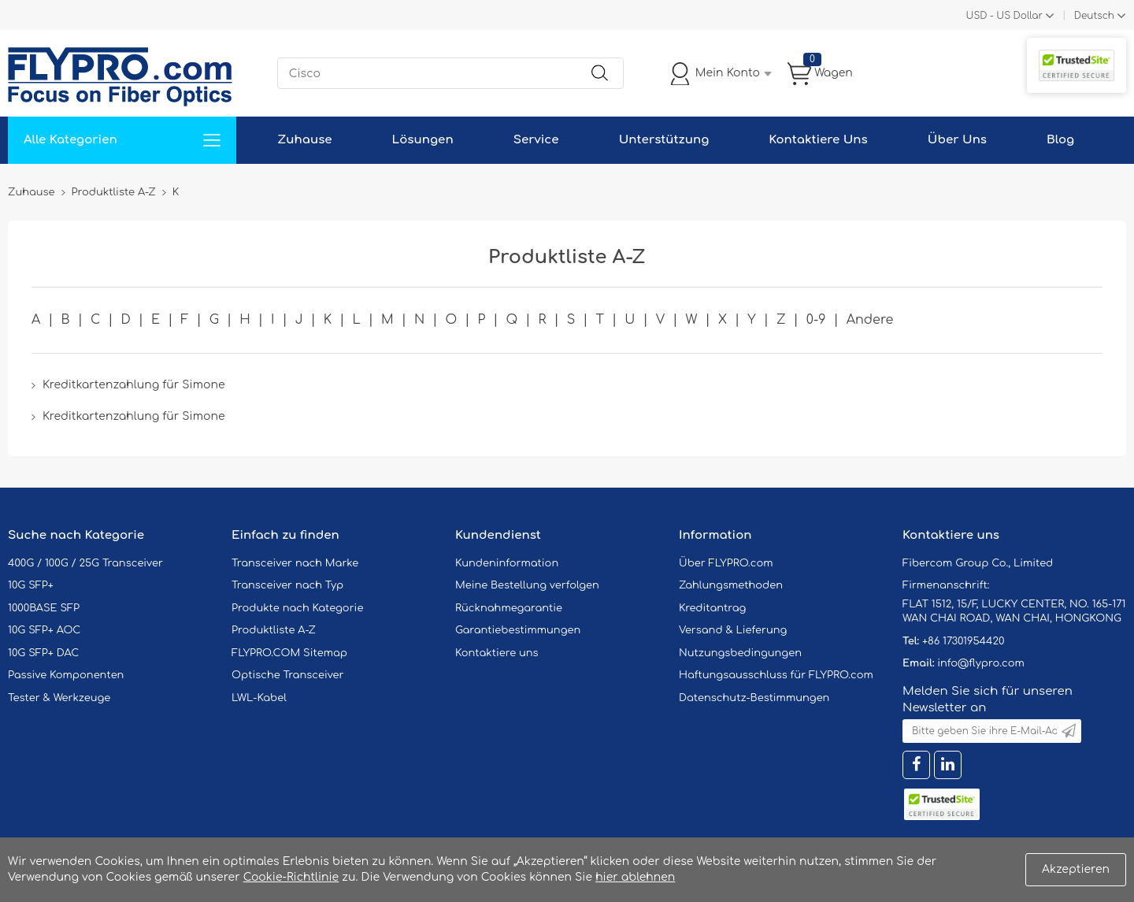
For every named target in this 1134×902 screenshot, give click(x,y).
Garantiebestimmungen (517, 630)
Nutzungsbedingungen (740, 653)
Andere (870, 320)
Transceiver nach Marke (295, 563)
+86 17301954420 (963, 641)
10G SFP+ (31, 585)
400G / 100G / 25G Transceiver (85, 563)
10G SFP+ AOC (44, 630)
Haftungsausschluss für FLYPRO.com (776, 675)
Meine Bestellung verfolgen (527, 585)
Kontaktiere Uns (818, 140)
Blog (1060, 140)
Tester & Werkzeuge (59, 697)
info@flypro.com (981, 663)
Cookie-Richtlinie (291, 877)
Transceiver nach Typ (287, 585)
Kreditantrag (712, 608)
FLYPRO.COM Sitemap (289, 653)
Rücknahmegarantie (508, 608)
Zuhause (304, 140)
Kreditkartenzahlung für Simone (133, 385)
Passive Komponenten (66, 675)
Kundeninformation (506, 563)
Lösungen (423, 140)
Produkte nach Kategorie (297, 608)
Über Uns (957, 140)
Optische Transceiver (288, 675)
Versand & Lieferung (733, 630)
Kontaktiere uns (497, 653)
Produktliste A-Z (274, 630)
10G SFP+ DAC (43, 653)
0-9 (816, 320)
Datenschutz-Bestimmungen (754, 697)
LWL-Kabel (259, 697)
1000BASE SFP (44, 608)
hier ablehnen (635, 877)
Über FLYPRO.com (726, 563)
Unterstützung (664, 140)
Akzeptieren (1076, 869)
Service (536, 140)
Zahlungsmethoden (731, 585)
